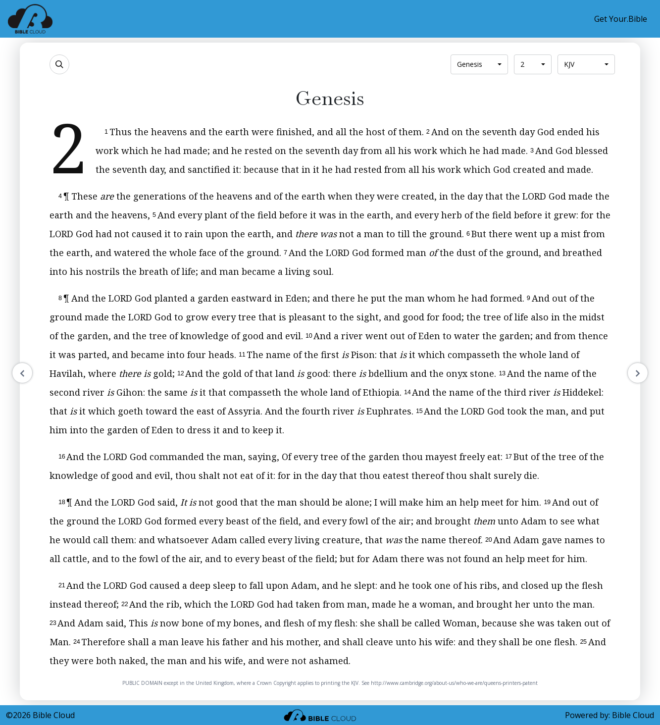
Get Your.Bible (620, 18)
